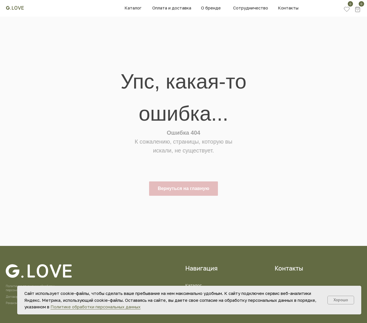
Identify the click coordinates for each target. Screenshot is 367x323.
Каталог (132, 7)
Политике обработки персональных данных (95, 306)
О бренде (211, 7)
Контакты (288, 7)
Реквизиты (13, 303)
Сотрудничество (250, 7)
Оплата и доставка (171, 7)
